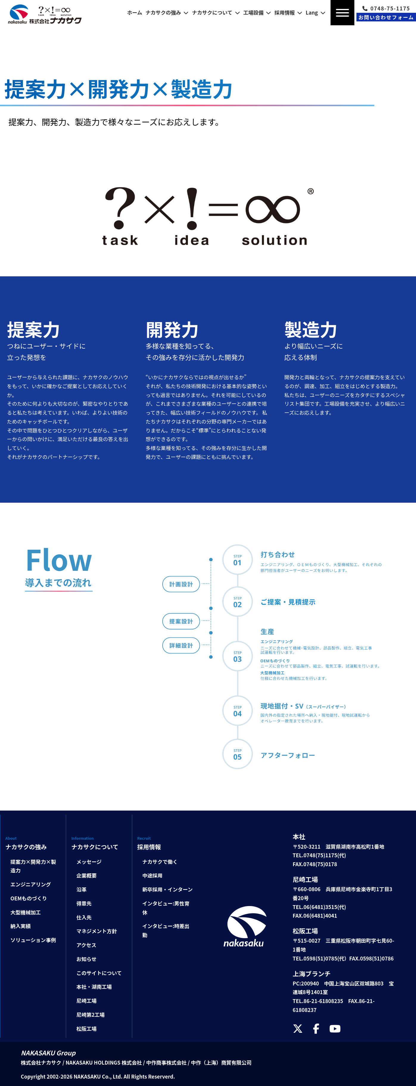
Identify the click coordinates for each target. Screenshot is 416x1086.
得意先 (83, 903)
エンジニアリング (30, 884)
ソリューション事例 (33, 940)
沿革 (81, 889)
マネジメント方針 (96, 931)
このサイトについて (99, 973)
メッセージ (89, 861)
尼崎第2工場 (90, 1014)
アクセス (86, 945)
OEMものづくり (28, 898)
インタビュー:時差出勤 (166, 930)
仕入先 (83, 917)
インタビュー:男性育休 (166, 907)
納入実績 (20, 926)
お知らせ (86, 959)
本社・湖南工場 (94, 986)
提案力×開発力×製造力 (33, 866)
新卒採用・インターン (167, 889)
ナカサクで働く (160, 861)
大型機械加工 (25, 912)
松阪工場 (86, 1028)
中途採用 (152, 875)
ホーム (134, 12)
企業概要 (86, 875)
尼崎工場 (86, 1000)
